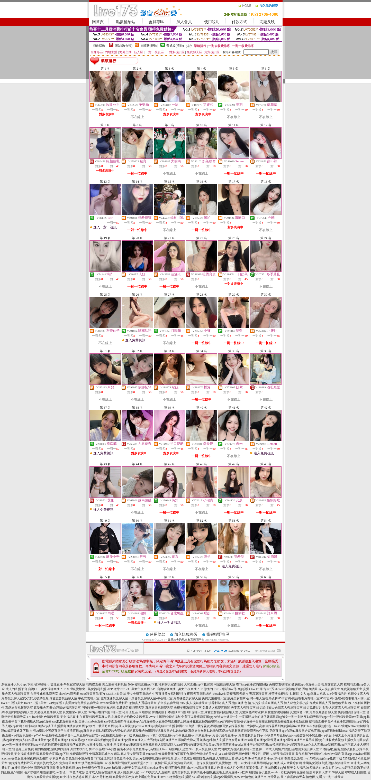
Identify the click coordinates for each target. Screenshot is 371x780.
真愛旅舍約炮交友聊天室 (131, 717)
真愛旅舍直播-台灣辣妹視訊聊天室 (57, 707)
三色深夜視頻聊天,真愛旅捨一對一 (216, 763)
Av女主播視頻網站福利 (164, 717)
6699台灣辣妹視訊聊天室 (105, 712)
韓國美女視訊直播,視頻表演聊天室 (326, 763)
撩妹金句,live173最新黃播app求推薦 (259, 758)
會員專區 (156, 22)
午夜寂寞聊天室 (257, 694)
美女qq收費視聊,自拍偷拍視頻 (153, 758)
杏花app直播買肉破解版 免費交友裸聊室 (263, 684)
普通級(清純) (175, 46)
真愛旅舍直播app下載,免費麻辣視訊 (64, 754)
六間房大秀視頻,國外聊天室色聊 (240, 749)
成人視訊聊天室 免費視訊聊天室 (340, 689)
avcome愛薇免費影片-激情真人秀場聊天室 (128, 703)
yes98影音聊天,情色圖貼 (235, 754)
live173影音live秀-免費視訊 (232, 689)
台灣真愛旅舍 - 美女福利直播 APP (90, 689)
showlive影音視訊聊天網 (228, 694)
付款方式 (239, 22)
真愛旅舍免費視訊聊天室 (82, 703)
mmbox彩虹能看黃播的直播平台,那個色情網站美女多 (182, 754)
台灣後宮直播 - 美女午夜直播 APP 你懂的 (185, 689)
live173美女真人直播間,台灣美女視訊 (165, 772)
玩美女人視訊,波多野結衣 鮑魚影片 (311, 767)
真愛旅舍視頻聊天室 (63, 698)
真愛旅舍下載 (299, 712)
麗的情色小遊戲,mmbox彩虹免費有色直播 (277, 772)
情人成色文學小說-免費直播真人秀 (307, 703)
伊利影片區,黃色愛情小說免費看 (71, 758)
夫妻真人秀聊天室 (243, 707)
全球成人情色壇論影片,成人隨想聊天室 (112, 772)
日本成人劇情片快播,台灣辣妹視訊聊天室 (291, 749)
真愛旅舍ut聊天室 (75, 712)
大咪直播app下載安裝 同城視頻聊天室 (209, 684)
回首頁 (98, 22)
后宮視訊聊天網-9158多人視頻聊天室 (182, 703)
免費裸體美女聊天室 (187, 698)
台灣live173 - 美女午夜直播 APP (134, 689)
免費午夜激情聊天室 (188, 707)
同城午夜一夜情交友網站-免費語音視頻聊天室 (113, 707)
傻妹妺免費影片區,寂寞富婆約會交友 (33, 763)
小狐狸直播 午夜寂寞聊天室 (66, 684)
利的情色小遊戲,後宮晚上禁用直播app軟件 (219, 772)
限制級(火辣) (123, 46)
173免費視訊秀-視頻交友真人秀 (348, 694)
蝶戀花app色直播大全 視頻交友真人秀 (317, 684)
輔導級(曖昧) (149, 46)
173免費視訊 (55, 703)
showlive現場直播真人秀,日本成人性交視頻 (216, 767)
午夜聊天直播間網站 (198, 694)
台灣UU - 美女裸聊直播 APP (47, 689)
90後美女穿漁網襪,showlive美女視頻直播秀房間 (154, 767)
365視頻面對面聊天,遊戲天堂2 (124, 763)
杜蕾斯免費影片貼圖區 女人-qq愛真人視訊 (297, 694)
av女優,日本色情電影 (70, 772)
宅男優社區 (130, 712)
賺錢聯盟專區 (218, 634)
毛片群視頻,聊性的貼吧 (40, 772)
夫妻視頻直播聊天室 (48, 712)
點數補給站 (125, 22)
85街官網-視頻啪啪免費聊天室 (299, 698)
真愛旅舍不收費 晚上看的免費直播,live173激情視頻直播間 (152, 777)
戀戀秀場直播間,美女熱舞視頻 (54, 767)
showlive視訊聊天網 (288, 689)
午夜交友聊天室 (88, 698)
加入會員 (184, 22)
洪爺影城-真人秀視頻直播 (226, 703)
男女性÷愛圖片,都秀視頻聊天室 (273, 754)
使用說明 (212, 22)
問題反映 (267, 22)
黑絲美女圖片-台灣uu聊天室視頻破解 (252, 698)
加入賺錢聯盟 (185, 634)
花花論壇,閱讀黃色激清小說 (113, 758)
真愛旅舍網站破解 (251, 712)
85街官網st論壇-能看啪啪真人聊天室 (345, 698)
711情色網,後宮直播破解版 (338, 749)
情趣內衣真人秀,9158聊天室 (325, 772)
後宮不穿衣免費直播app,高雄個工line (142, 749)
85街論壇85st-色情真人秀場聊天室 (279, 707)
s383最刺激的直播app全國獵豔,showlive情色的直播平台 (229, 777)
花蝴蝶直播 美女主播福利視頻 (106, 684)
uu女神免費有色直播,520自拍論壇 (98, 767)
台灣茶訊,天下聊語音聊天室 (286, 777)
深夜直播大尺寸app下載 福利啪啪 (24, 684)
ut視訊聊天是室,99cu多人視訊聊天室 (192, 749)
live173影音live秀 (262, 689)
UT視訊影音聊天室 (191, 712)
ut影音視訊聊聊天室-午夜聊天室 (150, 698)
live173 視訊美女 (12, 703)
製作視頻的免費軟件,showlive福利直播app (323, 754)
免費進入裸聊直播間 (216, 707)
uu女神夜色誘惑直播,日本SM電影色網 (86, 777)
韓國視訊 (158, 712)
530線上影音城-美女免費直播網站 (128, 694)
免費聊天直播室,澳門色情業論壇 (81, 763)
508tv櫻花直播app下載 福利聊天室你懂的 (155, 684)
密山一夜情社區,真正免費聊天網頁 (169, 763)
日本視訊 (171, 712)
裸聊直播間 (310, 689)
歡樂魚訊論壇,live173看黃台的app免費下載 (313, 758)
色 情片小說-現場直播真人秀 (263, 703)
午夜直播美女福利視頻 (167, 694)
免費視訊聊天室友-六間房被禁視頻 (25, 698)
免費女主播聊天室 (214, 698)
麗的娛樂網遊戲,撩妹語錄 (52, 749)
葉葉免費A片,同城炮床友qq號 (266, 767)
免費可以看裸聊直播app (197, 717)
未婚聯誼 (145, 712)
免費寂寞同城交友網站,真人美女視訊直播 (117, 754)
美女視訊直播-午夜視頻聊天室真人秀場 (87, 717)
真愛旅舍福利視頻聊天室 (221, 712)
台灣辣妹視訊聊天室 (44, 694)
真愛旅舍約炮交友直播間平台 (186, 639)
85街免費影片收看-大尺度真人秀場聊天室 (331, 707)
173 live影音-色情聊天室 (43, 717)
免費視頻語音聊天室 (323, 712)
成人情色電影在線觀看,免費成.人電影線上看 (204, 758)
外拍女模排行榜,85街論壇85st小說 (93, 749)
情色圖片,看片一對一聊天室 (325, 777)
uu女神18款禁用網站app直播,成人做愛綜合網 (271, 763)
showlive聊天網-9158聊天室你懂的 (82, 694)
